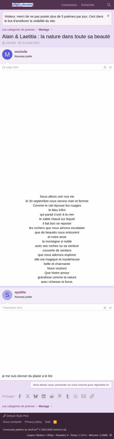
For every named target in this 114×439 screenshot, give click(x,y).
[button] (111, 435)
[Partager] (105, 67)
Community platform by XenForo (35, 429)
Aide (47, 421)
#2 (110, 307)
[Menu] (6, 5)
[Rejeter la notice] (108, 16)
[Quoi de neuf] (100, 5)
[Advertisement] (38, 102)
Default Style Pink (15, 415)
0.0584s (83, 435)
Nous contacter (12, 421)
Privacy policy (33, 421)
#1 (110, 67)
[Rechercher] (109, 5)
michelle (11, 42)
